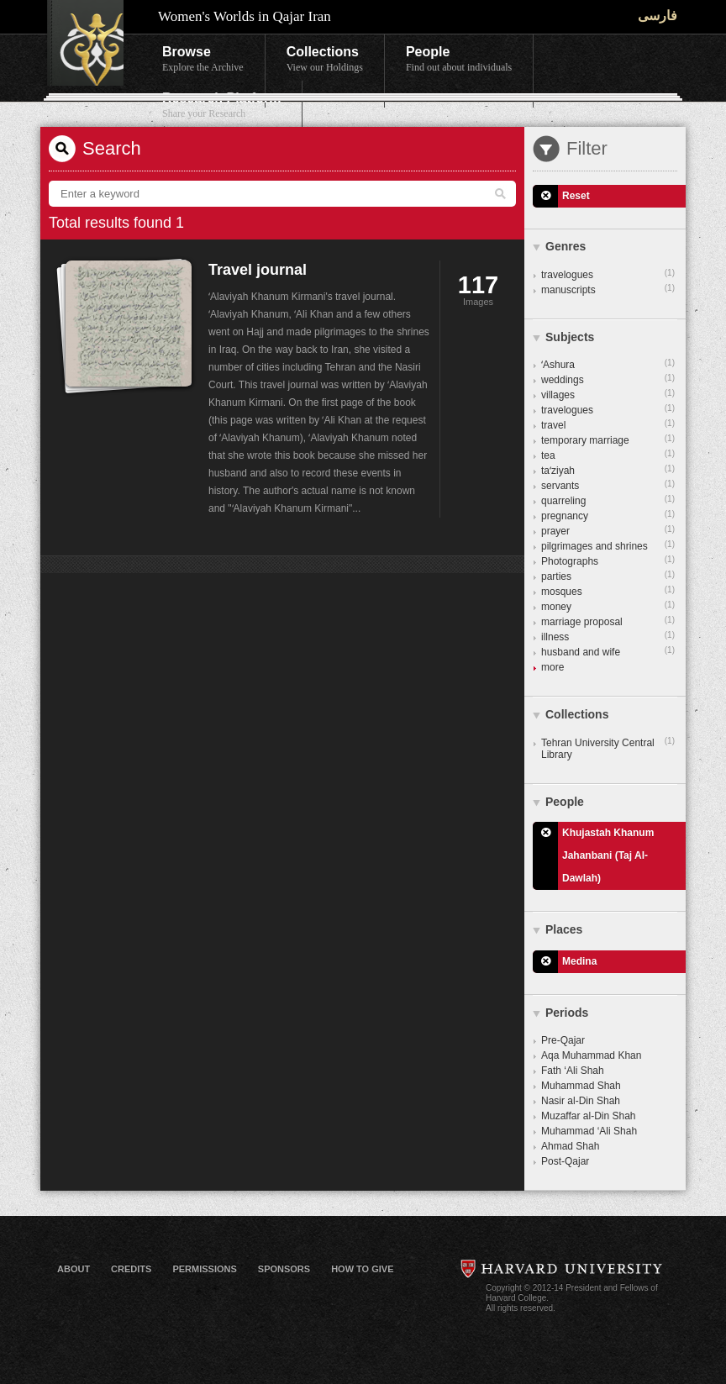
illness (608, 636)
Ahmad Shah (570, 1146)
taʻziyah (608, 469)
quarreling (608, 500)
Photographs (608, 560)
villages (608, 394)
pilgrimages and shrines (608, 545)
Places (563, 929)
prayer (608, 530)
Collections (325, 60)
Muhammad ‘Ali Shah (589, 1131)
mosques (608, 590)
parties (608, 575)
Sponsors (284, 1269)
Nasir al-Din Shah (580, 1101)
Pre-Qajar (563, 1040)
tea (608, 454)
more (552, 667)
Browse (203, 60)
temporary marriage (608, 439)
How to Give (362, 1269)
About (73, 1269)
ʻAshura (608, 364)
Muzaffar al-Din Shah (588, 1116)
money (608, 606)
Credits (131, 1269)
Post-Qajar (565, 1161)
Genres (565, 246)
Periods (566, 1012)
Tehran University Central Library (608, 747)
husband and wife (608, 651)
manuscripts (608, 289)
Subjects (569, 337)
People (459, 60)
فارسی (657, 15)
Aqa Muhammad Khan (591, 1055)
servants (608, 485)
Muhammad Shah (581, 1086)
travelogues (608, 274)
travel (608, 424)
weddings (608, 379)
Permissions (204, 1269)
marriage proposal (608, 621)
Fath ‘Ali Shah (572, 1070)
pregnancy (608, 515)
